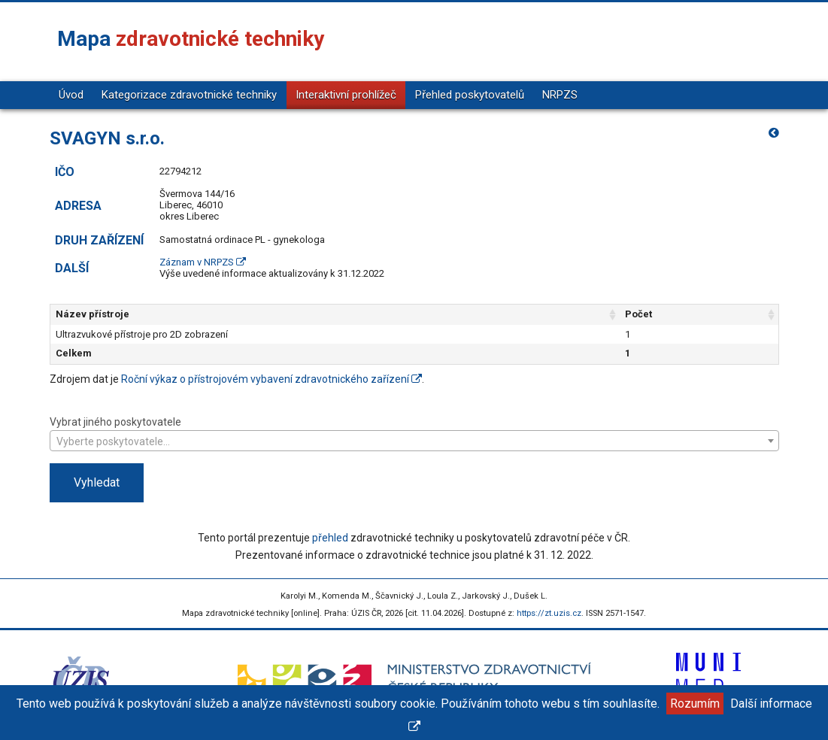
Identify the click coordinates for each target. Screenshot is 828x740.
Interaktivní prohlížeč (346, 95)
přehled (330, 538)
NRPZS (560, 95)
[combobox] (414, 440)
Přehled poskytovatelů (469, 95)
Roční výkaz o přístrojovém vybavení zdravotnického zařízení (271, 379)
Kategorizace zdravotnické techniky (189, 95)
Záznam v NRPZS (202, 262)
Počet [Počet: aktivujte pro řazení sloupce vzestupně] (638, 314)
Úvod (71, 95)
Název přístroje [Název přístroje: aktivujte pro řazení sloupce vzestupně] (92, 314)
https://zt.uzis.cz (549, 613)
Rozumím (695, 703)
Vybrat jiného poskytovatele (414, 432)
